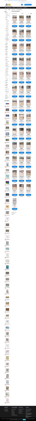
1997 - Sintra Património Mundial (7, 360)
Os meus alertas (21, 413)
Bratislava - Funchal (28, 92)
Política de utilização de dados (23, 0)
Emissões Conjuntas (6, 72)
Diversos (6, 98)
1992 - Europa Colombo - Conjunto (7, 378)
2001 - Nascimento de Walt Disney (7, 136)
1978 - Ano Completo (7, 172)
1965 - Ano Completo (7, 227)
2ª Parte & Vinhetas (6, 70)
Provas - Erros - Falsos (6, 74)
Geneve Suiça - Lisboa (21, 78)
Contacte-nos (9, 7)
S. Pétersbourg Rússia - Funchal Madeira (21, 64)
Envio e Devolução (19, 7)
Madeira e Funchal (7, 30)
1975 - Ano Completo (7, 281)
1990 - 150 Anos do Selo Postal (7, 390)
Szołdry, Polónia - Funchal (21, 176)
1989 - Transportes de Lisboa (7, 299)
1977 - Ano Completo (7, 160)
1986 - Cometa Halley (7, 118)
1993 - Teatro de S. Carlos (7, 348)
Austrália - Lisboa (14, 204)
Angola (7, 31)
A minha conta (6, 410)
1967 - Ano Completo (7, 233)
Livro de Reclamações (14, 415)
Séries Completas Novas (6, 44)
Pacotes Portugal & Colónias (6, 85)
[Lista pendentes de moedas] (19, 2)
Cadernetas (7, 61)
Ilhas (6, 94)
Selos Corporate (6, 63)
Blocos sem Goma (7, 57)
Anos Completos (6, 51)
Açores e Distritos (7, 28)
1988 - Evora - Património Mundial (7, 257)
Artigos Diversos (6, 87)
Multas (7, 26)
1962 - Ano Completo (7, 130)
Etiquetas (7, 68)
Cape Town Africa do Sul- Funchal (14, 135)
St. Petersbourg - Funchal (21, 134)
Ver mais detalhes (20, 419)
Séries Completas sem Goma (6, 47)
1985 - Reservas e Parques (7, 142)
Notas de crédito (21, 411)
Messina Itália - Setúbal (21, 106)
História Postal (6, 17)
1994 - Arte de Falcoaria (7, 124)
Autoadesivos (7, 66)
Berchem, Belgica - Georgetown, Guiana (14, 177)
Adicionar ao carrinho (15, 26)
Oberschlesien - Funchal (14, 148)
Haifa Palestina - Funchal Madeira (14, 64)
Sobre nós (14, 7)
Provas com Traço (7, 89)
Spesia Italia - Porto (21, 190)
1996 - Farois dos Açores (7, 269)
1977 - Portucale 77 (7, 251)
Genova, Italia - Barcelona (28, 190)
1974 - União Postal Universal (7, 293)
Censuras (7, 23)
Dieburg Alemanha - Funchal (21, 149)
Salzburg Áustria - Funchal (28, 135)
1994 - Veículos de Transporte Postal (7, 239)
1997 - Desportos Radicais (7, 354)
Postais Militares (6, 82)
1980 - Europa (7, 372)
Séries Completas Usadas (6, 49)
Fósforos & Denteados (7, 65)
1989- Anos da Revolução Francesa (7, 166)
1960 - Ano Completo (7, 275)
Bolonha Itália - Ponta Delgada (28, 36)
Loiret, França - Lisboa (28, 176)
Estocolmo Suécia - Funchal (21, 36)
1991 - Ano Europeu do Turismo (7, 396)
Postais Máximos (6, 80)
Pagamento (25, 7)
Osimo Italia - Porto (14, 190)
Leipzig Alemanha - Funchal (21, 92)
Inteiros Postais (6, 37)
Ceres (7, 22)
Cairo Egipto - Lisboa (28, 78)
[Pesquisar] (18, 4)
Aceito (24, 419)
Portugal (6, 12)
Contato (5, 0)
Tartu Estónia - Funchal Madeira (28, 50)
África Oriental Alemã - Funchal (28, 120)
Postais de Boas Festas (7, 35)
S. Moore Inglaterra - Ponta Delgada (21, 22)
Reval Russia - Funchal (28, 162)
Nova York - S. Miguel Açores (21, 50)
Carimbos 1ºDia (6, 76)
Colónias (7, 33)
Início (5, 11)
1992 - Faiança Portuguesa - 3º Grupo (7, 402)
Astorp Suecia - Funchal (28, 148)
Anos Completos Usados (6, 54)
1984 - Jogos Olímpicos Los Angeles (7, 178)
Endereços (20, 412)
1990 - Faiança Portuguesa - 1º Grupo (7, 384)
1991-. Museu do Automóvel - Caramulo (7, 263)
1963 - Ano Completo (7, 112)
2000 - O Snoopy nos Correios (7, 287)
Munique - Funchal (14, 50)
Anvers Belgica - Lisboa (14, 120)
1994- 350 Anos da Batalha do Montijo (7, 245)
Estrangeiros (7, 97)
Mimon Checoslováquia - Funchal (14, 163)
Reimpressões (8, 15)
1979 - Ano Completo (7, 148)
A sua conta (21, 407)
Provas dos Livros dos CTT (7, 91)
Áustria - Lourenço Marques (14, 22)
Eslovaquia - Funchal (28, 106)
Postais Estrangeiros (7, 39)
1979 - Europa (7, 366)
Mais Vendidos (6, 100)
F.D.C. (6, 77)
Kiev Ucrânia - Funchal (21, 162)
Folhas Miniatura (6, 59)
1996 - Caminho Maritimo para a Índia (7, 154)
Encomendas (20, 410)
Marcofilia (7, 40)
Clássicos (7, 14)
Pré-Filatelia (6, 19)
